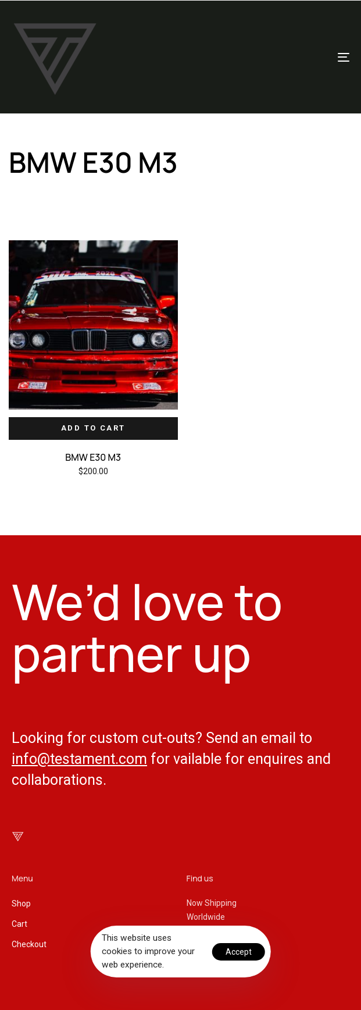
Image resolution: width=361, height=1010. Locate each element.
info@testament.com (79, 759)
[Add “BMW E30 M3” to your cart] (93, 428)
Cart (19, 924)
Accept (239, 951)
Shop (21, 903)
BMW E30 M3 (93, 457)
